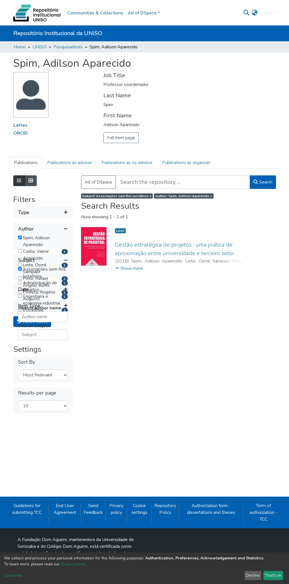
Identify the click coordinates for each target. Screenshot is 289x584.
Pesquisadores (68, 47)
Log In (266, 13)
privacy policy (73, 564)
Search (262, 182)
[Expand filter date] (43, 427)
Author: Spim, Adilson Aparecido (183, 196)
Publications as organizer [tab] (186, 163)
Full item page (121, 138)
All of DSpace (98, 182)
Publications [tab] (26, 163)
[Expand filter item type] (43, 444)
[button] (254, 13)
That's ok (273, 575)
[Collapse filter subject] (43, 335)
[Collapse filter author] (43, 228)
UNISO (39, 47)
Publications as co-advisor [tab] (127, 163)
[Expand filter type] (43, 212)
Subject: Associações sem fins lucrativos (116, 196)
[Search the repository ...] (183, 182)
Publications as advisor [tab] (69, 163)
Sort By (26, 500)
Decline (253, 575)
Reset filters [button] (32, 460)
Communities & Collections (95, 13)
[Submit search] (246, 13)
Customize (13, 575)
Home (20, 47)
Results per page (37, 532)
